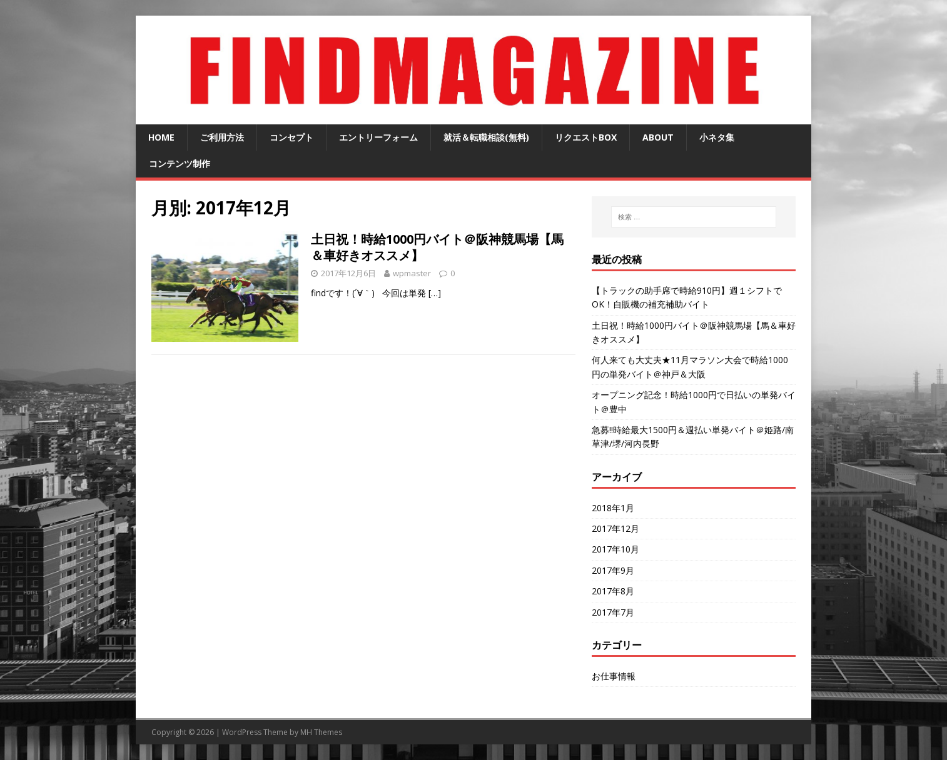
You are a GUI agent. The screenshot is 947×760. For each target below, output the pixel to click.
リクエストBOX (586, 137)
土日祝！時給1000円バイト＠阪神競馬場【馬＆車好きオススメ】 (437, 247)
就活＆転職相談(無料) (486, 137)
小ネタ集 (716, 137)
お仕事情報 (614, 676)
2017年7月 (613, 612)
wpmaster (412, 273)
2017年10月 (615, 549)
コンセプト (291, 137)
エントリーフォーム (378, 137)
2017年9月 (613, 570)
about (658, 137)
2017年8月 (613, 591)
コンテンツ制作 (179, 163)
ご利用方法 (222, 137)
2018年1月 (613, 508)
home (161, 137)
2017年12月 (615, 528)
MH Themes (321, 732)
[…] (434, 293)
